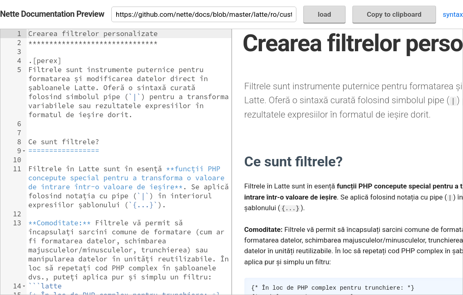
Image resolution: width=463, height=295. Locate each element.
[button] (24, 150)
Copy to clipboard (394, 14)
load (324, 14)
